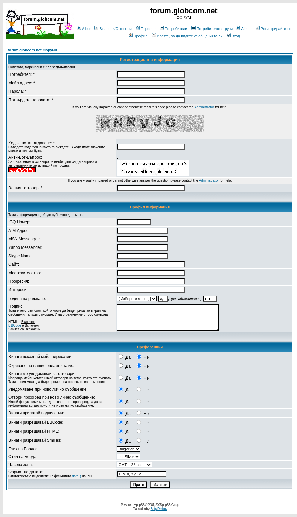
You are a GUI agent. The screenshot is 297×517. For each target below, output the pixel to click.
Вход (233, 36)
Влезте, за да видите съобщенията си (187, 36)
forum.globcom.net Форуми (32, 50)
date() (76, 476)
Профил (138, 36)
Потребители (173, 29)
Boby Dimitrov (158, 509)
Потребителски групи (212, 29)
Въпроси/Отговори (113, 29)
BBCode (14, 325)
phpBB (140, 505)
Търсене (146, 29)
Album (84, 29)
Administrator (204, 107)
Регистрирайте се (273, 29)
